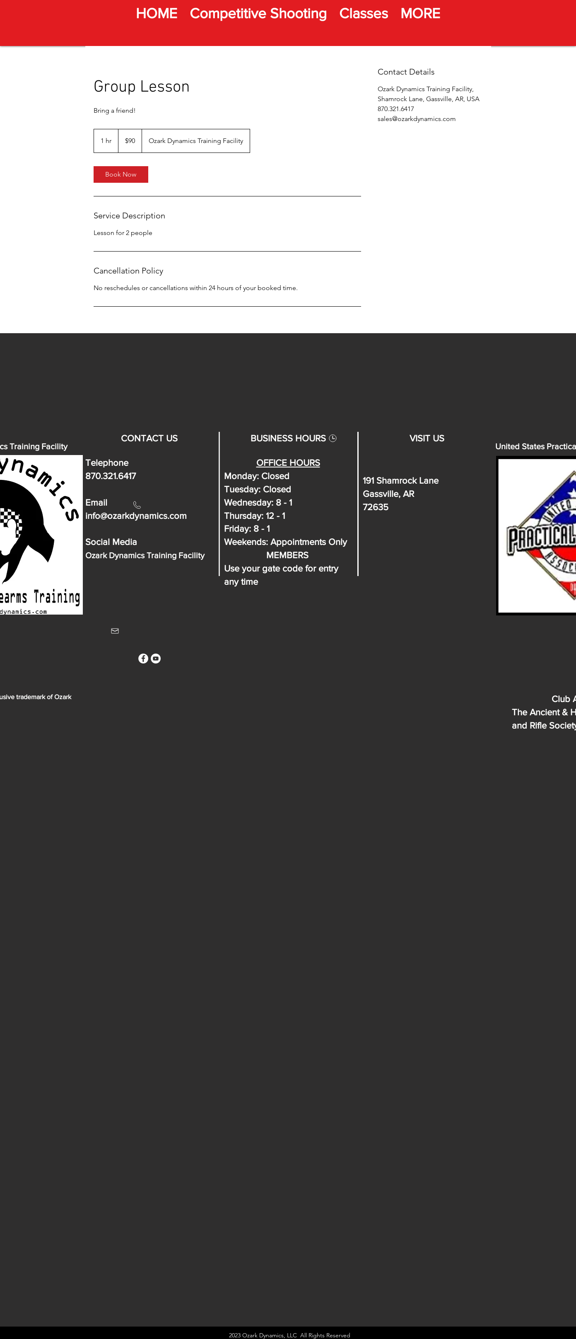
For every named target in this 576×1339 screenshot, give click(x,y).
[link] (121, 174)
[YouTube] (156, 658)
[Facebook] (143, 658)
